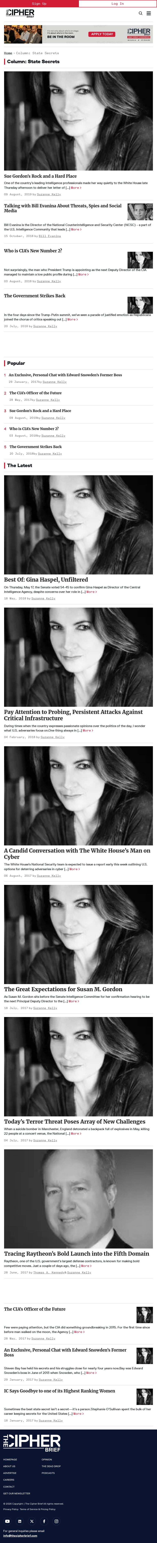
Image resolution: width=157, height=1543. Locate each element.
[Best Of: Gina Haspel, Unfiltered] (78, 524)
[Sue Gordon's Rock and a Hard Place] (78, 121)
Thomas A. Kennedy (49, 1272)
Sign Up (39, 4)
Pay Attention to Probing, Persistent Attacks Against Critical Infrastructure (73, 715)
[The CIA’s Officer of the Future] (145, 1315)
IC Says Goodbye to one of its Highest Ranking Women (59, 1391)
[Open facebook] (44, 1521)
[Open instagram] (56, 1521)
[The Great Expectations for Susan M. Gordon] (78, 934)
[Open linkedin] (20, 1521)
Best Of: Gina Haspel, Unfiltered (46, 579)
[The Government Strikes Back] (140, 305)
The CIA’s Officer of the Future (35, 393)
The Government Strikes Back (34, 295)
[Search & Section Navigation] (149, 13)
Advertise (9, 1473)
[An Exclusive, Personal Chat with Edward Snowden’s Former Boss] (145, 1356)
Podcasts (48, 1473)
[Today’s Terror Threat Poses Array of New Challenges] (78, 1066)
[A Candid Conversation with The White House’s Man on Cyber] (78, 795)
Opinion (47, 1459)
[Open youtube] (7, 1521)
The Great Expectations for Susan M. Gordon (63, 989)
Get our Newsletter (16, 1493)
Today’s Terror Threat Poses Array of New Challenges (75, 1121)
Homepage (10, 1459)
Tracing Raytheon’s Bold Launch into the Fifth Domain (76, 1253)
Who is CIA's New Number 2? (33, 250)
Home (8, 53)
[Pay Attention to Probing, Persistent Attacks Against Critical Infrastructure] (78, 657)
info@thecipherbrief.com (20, 1535)
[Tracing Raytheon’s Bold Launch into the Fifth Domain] (78, 1199)
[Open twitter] (32, 1521)
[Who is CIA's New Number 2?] (140, 260)
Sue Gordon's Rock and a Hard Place (40, 176)
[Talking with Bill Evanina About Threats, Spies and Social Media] (140, 211)
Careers (8, 1479)
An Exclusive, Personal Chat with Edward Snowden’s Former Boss (65, 375)
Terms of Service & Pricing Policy (37, 1509)
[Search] (140, 13)
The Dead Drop (51, 1466)
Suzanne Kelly (49, 194)
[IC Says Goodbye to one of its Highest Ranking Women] (145, 1397)
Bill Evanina (50, 236)
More (75, 188)
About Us (9, 1466)
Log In (118, 4)
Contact (9, 1486)
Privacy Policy (10, 1509)
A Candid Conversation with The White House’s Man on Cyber (77, 853)
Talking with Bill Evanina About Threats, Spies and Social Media (63, 208)
